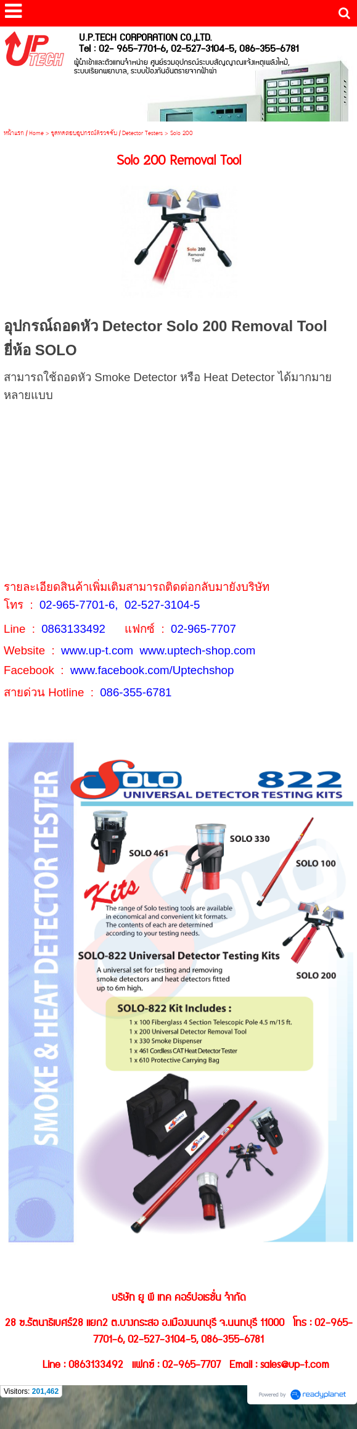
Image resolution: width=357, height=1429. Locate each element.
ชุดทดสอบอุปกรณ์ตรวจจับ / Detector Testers (107, 133)
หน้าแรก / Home (24, 133)
